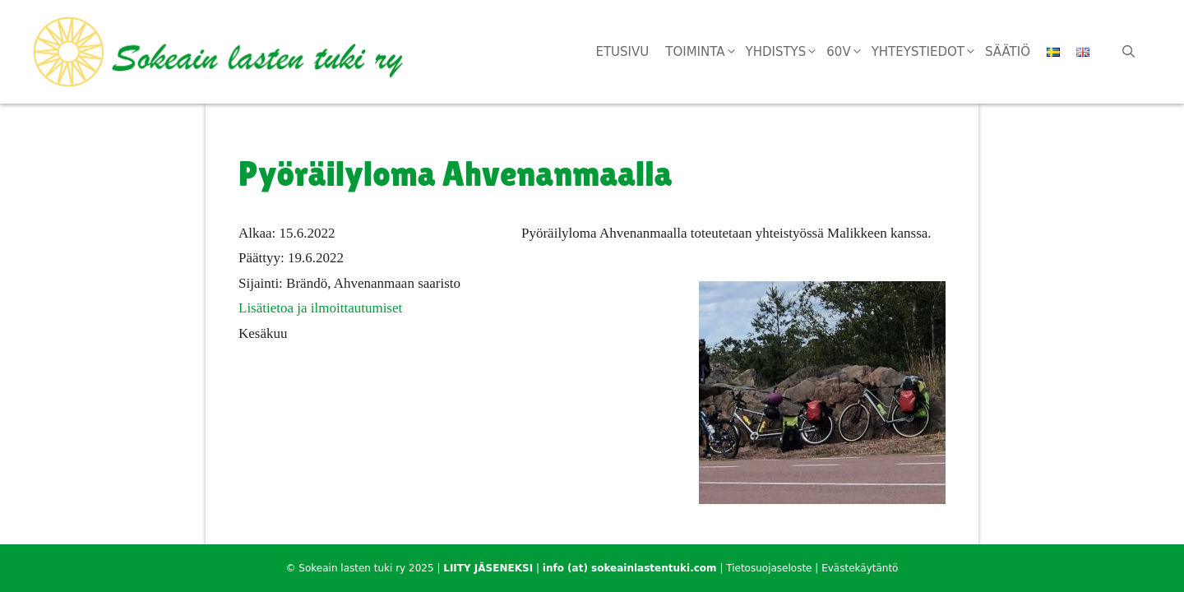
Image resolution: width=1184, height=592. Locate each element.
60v (848, 51)
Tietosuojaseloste (769, 568)
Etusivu (622, 51)
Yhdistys (786, 51)
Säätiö (1007, 51)
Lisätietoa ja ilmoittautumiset (320, 308)
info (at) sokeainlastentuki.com (630, 568)
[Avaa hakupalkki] (1128, 51)
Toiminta (705, 51)
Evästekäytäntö (859, 568)
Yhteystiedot (928, 51)
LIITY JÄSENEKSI (488, 568)
